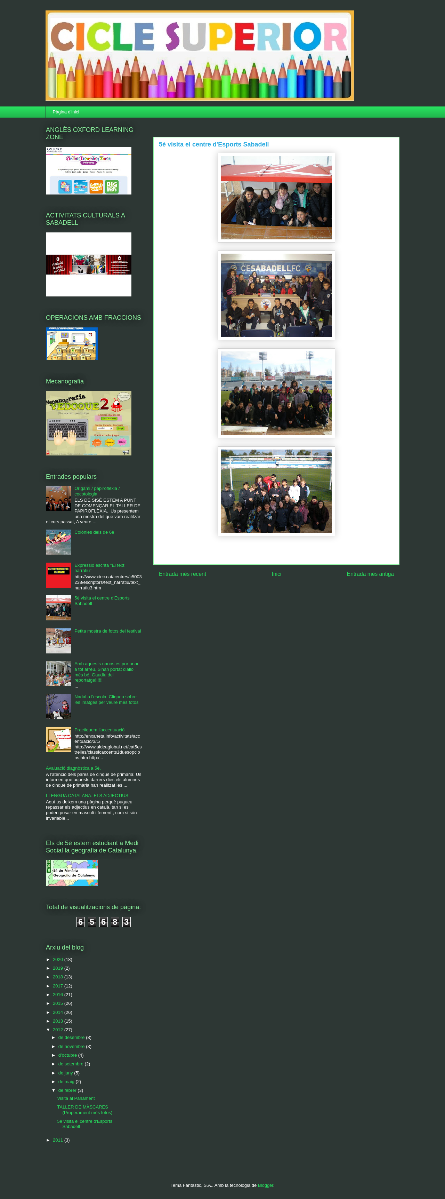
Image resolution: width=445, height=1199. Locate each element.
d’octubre (68, 1055)
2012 (58, 1029)
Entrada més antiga (370, 574)
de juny (66, 1072)
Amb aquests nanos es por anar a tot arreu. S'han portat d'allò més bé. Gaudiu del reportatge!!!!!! (106, 672)
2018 (58, 976)
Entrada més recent (182, 574)
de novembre (72, 1046)
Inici (277, 574)
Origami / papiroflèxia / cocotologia (97, 491)
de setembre (71, 1063)
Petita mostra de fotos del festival (107, 631)
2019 (58, 968)
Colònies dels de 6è (94, 532)
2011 (58, 1140)
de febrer (68, 1090)
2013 (58, 1021)
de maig (67, 1081)
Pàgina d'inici (66, 111)
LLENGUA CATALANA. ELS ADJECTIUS (87, 795)
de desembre (72, 1037)
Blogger (265, 1185)
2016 (58, 994)
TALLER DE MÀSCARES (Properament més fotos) (84, 1109)
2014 (58, 1012)
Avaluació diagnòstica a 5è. (73, 768)
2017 (58, 985)
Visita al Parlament (76, 1098)
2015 (58, 1003)
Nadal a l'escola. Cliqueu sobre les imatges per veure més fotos (106, 699)
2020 (58, 959)
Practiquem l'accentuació (99, 729)
